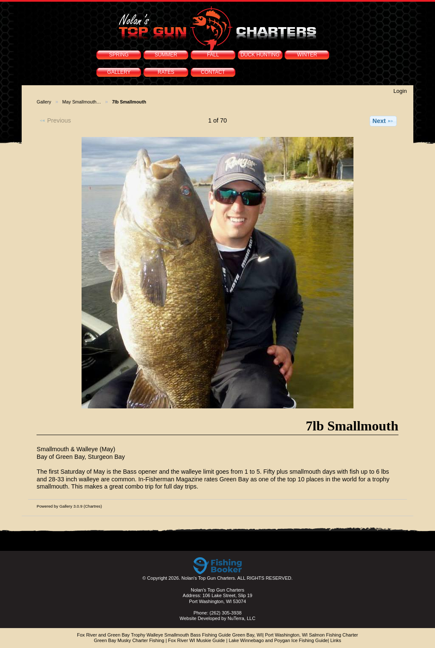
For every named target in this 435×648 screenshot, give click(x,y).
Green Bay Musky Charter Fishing (129, 640)
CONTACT (213, 72)
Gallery (44, 101)
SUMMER (166, 55)
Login (400, 91)
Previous (55, 120)
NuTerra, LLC (241, 618)
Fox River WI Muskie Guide (196, 640)
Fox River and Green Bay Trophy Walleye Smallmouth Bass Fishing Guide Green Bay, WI (170, 634)
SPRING (119, 55)
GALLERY (118, 72)
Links (335, 640)
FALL (213, 55)
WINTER (307, 55)
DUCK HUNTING (260, 55)
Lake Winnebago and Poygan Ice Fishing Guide (278, 640)
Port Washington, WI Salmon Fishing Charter (311, 634)
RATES (166, 72)
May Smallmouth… (81, 101)
